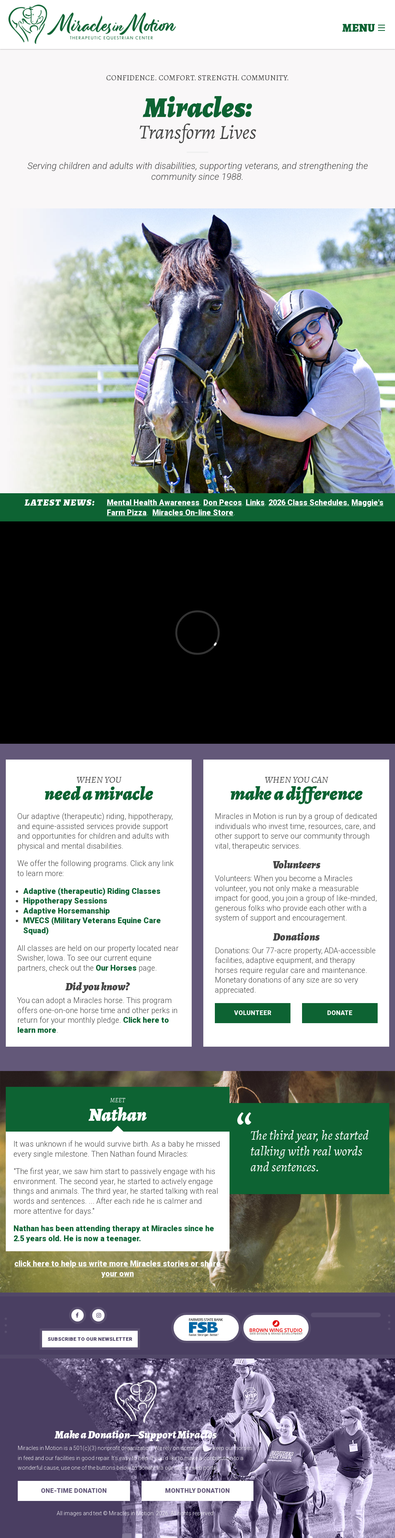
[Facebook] (77, 1315)
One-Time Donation (74, 1490)
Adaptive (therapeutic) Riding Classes (91, 891)
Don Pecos (222, 502)
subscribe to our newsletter (89, 1339)
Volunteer (252, 1013)
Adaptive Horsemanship (66, 911)
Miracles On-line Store (192, 512)
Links (255, 502)
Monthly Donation (197, 1490)
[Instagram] (98, 1315)
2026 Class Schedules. (308, 502)
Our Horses (116, 968)
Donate (340, 1013)
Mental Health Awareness (153, 502)
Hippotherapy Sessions (65, 901)
